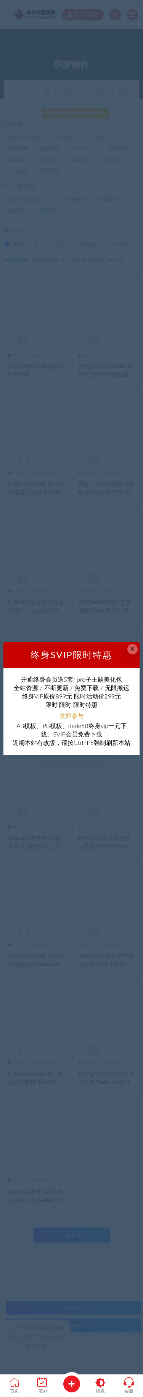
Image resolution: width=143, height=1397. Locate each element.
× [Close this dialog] (132, 649)
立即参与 (71, 715)
